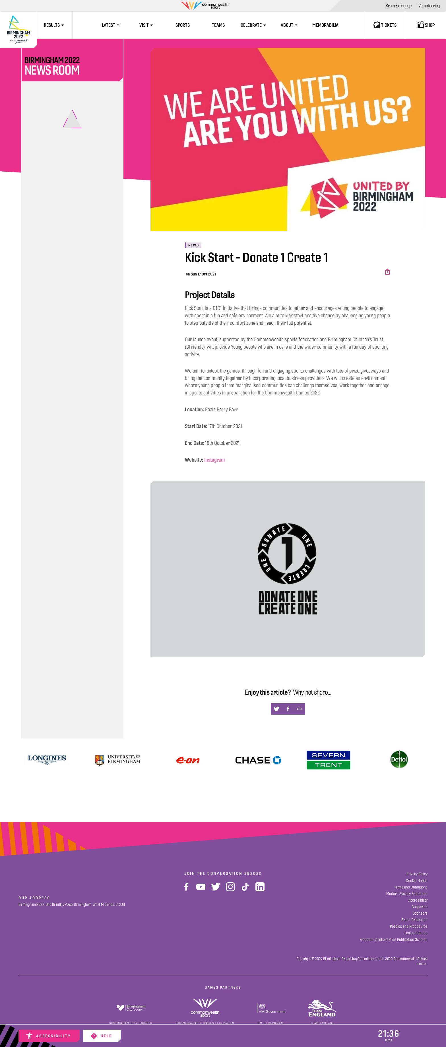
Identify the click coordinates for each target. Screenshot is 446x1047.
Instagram (214, 459)
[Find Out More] (188, 760)
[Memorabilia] (325, 25)
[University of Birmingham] (117, 760)
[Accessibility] (49, 1036)
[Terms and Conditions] (411, 887)
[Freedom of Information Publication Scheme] (394, 939)
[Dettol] (399, 760)
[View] (47, 760)
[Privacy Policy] (417, 874)
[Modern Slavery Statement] (407, 893)
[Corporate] (420, 907)
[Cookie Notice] (417, 880)
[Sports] (183, 25)
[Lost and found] (416, 933)
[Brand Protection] (414, 920)
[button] (388, 271)
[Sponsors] (420, 913)
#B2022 (253, 873)
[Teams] (218, 25)
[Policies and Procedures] (409, 926)
